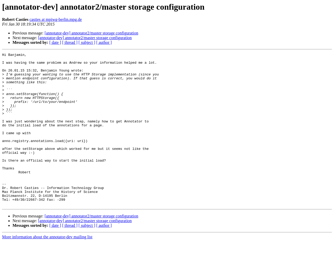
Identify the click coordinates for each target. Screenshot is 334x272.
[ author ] (104, 42)
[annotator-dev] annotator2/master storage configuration (91, 33)
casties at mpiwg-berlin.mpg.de (55, 19)
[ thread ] (69, 42)
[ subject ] (87, 42)
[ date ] (55, 42)
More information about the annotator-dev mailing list (47, 267)
